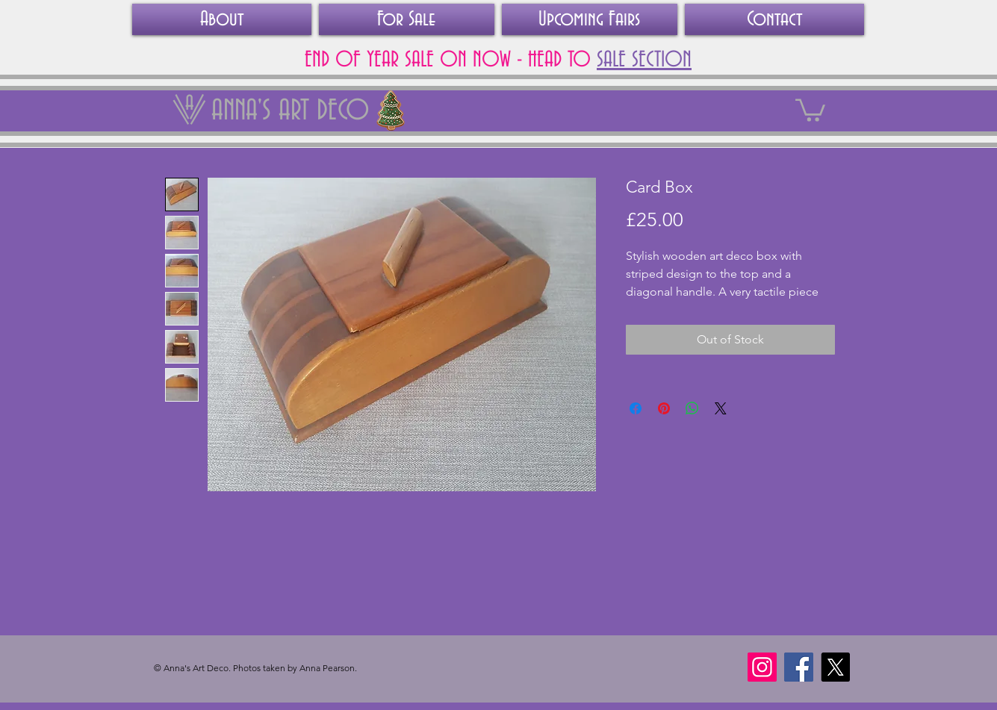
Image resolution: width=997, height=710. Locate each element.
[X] (835, 667)
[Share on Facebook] (636, 408)
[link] (810, 109)
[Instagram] (762, 667)
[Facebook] (798, 667)
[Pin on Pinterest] (664, 408)
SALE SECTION (644, 60)
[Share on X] (721, 408)
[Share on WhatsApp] (692, 408)
